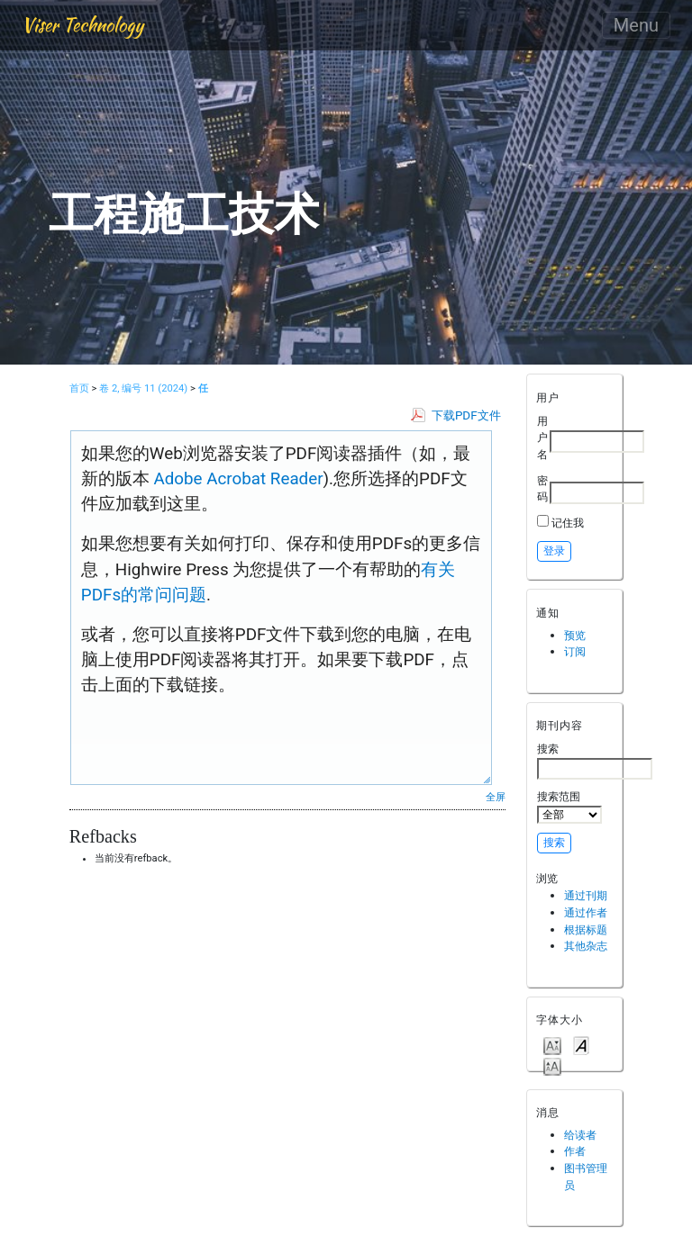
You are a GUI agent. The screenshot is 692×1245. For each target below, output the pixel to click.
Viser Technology (82, 25)
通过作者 (585, 912)
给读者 (580, 1134)
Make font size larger (552, 1065)
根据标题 (585, 929)
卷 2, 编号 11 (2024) (143, 388)
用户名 (542, 437)
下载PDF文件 (466, 415)
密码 (542, 489)
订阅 (575, 651)
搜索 (594, 761)
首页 (79, 388)
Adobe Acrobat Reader (236, 479)
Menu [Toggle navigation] (636, 25)
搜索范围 (569, 806)
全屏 (495, 796)
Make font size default (581, 1044)
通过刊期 (585, 895)
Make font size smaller (552, 1044)
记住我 (567, 522)
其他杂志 (585, 945)
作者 (575, 1151)
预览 (575, 635)
